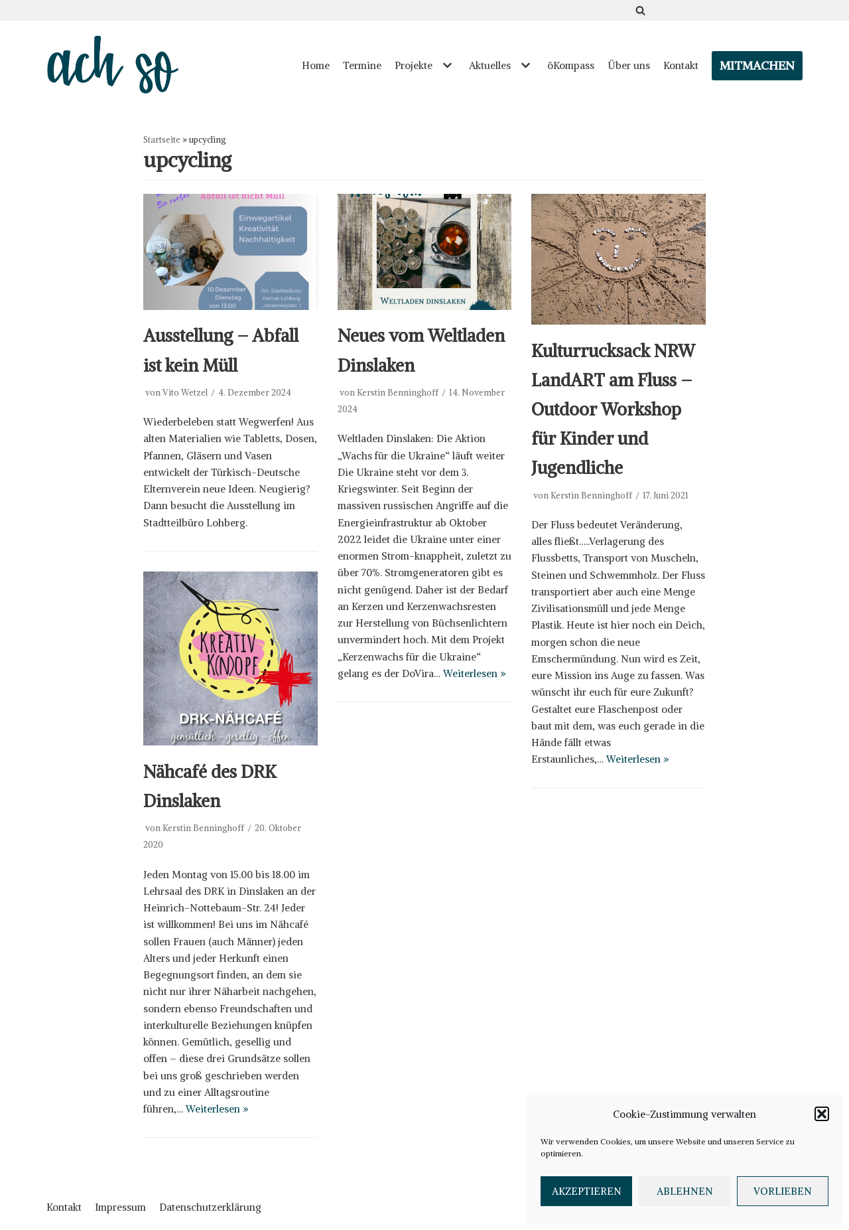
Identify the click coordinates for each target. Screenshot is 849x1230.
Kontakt (680, 65)
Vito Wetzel (185, 392)
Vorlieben (782, 1191)
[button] (821, 1113)
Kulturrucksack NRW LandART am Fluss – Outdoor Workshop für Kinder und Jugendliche (613, 409)
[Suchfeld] (640, 10)
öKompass (570, 65)
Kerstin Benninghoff (397, 392)
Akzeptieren (586, 1191)
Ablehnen (685, 1191)
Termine (362, 65)
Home (316, 65)
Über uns (629, 65)
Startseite (161, 140)
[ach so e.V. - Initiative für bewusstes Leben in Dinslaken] (116, 66)
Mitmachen (757, 65)
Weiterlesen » (474, 673)
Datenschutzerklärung (210, 1207)
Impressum (120, 1207)
